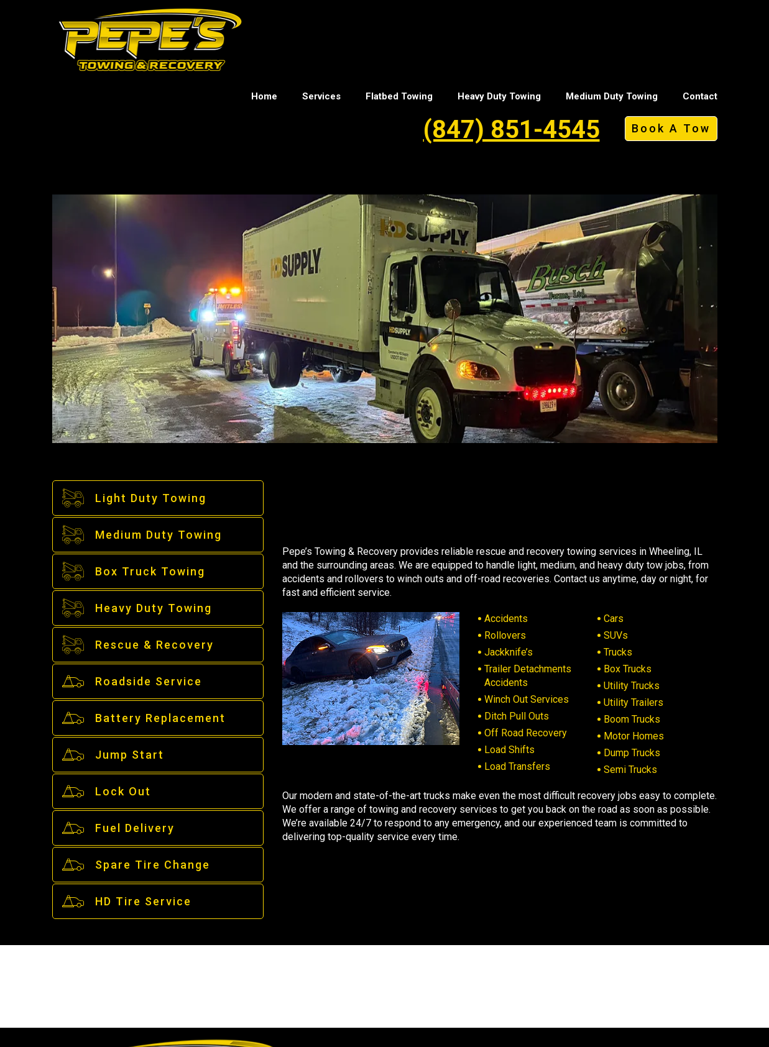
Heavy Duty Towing (499, 96)
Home (264, 96)
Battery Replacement (143, 718)
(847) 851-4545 (511, 130)
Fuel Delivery (118, 828)
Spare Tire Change (135, 865)
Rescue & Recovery (137, 645)
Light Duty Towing (133, 498)
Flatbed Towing (399, 96)
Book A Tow (671, 128)
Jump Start (112, 755)
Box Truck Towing (133, 571)
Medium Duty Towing (612, 96)
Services (321, 96)
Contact (700, 96)
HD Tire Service (126, 901)
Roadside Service (131, 681)
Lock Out (106, 791)
